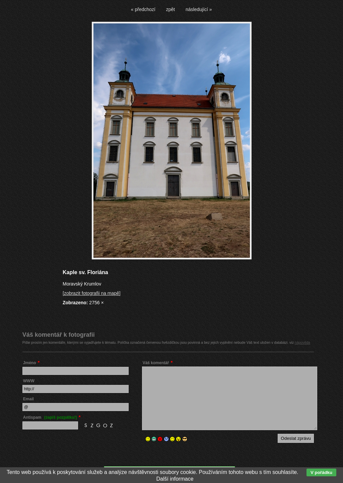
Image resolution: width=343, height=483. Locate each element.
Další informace (174, 479)
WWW (29, 381)
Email (28, 399)
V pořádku (321, 472)
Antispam (50, 417)
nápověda (302, 342)
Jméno (29, 362)
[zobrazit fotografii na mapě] (92, 293)
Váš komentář (156, 362)
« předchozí (143, 9)
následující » (199, 9)
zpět (170, 9)
